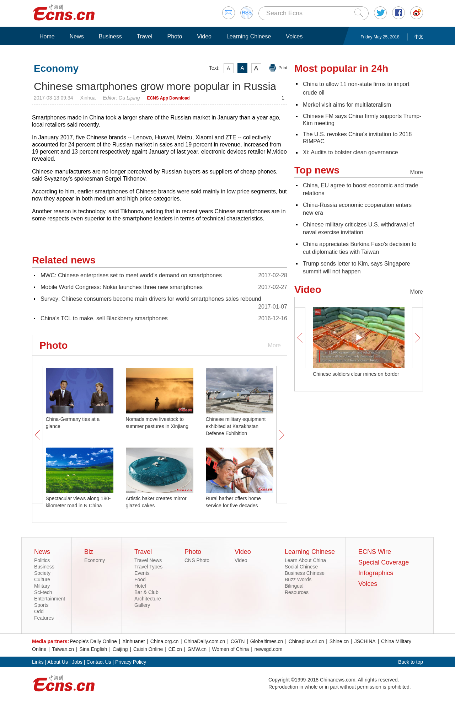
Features (44, 618)
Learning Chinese (248, 36)
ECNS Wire (374, 551)
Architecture (147, 599)
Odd (38, 611)
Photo (174, 36)
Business (110, 36)
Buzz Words (298, 579)
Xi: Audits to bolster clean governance (350, 152)
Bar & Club (146, 592)
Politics (42, 560)
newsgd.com (269, 649)
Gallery (142, 605)
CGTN (238, 641)
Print (282, 67)
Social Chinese (301, 567)
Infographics (375, 573)
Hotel (140, 586)
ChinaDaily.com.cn (204, 641)
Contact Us (98, 662)
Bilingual (294, 586)
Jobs (77, 662)
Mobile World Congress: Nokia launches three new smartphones (122, 287)
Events (142, 573)
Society (42, 573)
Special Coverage (383, 562)
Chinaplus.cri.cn (306, 641)
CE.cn (175, 649)
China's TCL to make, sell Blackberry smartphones (104, 318)
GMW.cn (197, 649)
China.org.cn (164, 641)
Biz (88, 551)
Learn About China (305, 560)
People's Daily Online (93, 641)
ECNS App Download (168, 98)
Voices (294, 36)
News (77, 36)
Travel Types (148, 567)
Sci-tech (43, 592)
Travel (144, 36)
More (274, 345)
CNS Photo (196, 560)
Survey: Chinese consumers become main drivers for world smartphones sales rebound (151, 299)
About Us (57, 662)
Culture (42, 579)
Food (140, 579)
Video (204, 36)
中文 (418, 36)
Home (47, 36)
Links (38, 662)
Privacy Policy (130, 662)
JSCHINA (365, 641)
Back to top (410, 662)
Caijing (120, 649)
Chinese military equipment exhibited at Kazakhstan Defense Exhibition (236, 426)
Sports (41, 605)
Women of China (230, 649)
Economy (94, 560)
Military (42, 586)
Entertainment (49, 599)
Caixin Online (148, 649)
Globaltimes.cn (266, 641)
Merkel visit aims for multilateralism (347, 105)
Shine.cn (339, 641)
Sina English (93, 649)
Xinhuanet (133, 641)
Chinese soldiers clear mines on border (356, 374)
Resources (297, 592)
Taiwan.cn (63, 649)
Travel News (148, 560)
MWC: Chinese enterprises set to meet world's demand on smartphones (131, 275)
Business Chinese (305, 573)
